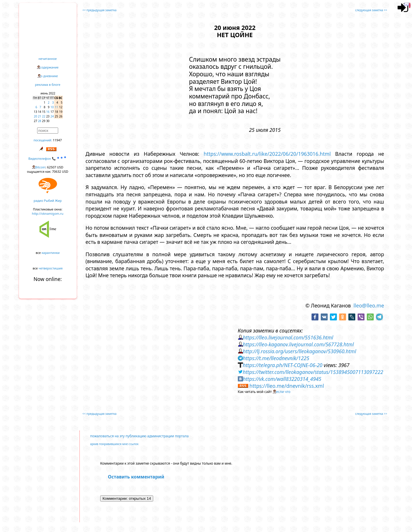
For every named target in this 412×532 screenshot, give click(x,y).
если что (283, 391)
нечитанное (48, 58)
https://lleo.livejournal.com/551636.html (288, 337)
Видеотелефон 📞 (48, 158)
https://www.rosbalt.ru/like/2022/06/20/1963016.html (267, 153)
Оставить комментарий (136, 477)
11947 (57, 140)
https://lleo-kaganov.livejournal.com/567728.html (298, 344)
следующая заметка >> (371, 10)
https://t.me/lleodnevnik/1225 (276, 358)
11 (56, 107)
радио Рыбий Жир (48, 200)
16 (47, 112)
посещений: (42, 140)
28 (39, 121)
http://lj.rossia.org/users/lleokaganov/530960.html (299, 351)
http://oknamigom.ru (47, 213)
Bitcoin (40, 167)
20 (35, 116)
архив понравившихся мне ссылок (114, 444)
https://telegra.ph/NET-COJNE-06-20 (282, 365)
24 (52, 116)
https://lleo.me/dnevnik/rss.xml (286, 385)
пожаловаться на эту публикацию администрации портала (139, 436)
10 (52, 107)
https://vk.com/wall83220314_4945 (282, 378)
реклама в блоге (47, 84)
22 (43, 116)
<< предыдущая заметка (99, 10)
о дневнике (49, 76)
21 (39, 116)
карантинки (50, 252)
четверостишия (50, 268)
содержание (49, 67)
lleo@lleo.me (369, 305)
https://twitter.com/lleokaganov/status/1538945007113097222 (313, 371)
